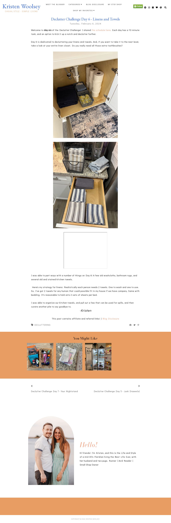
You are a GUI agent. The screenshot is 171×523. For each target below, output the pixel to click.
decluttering (42, 324)
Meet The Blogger (55, 4)
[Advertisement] (44, 506)
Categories (74, 4)
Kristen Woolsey (21, 6)
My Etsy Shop (115, 4)
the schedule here (101, 30)
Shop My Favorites (83, 10)
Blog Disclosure (95, 4)
